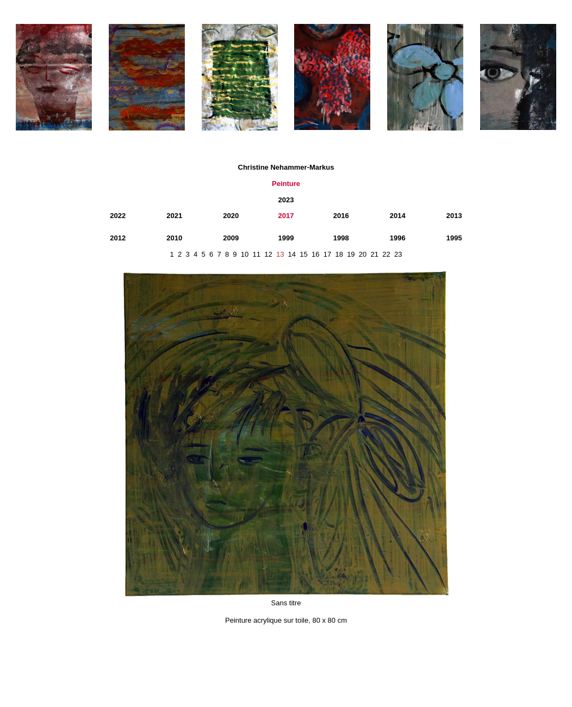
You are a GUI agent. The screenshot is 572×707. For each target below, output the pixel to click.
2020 (231, 216)
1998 (341, 238)
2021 (174, 216)
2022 (118, 216)
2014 (398, 216)
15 (303, 254)
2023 (286, 200)
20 (362, 254)
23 (398, 254)
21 (374, 254)
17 (327, 254)
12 (268, 254)
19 (351, 254)
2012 (118, 238)
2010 (174, 238)
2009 (231, 238)
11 (256, 254)
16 (315, 254)
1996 (398, 238)
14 (292, 254)
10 (244, 254)
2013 (454, 216)
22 (386, 254)
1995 (454, 238)
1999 (286, 238)
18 (339, 254)
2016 (341, 216)
